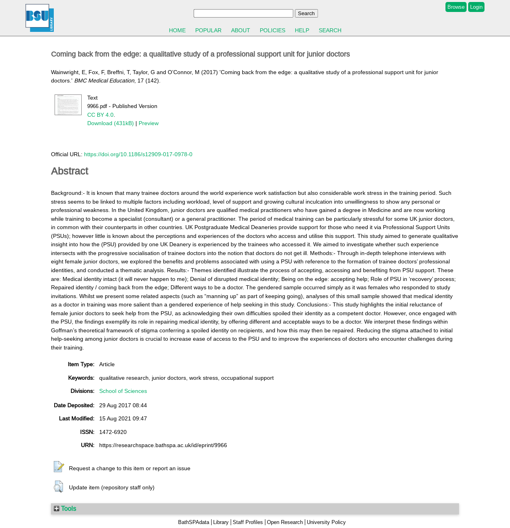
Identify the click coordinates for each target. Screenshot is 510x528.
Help (302, 30)
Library (221, 522)
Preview (149, 123)
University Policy (326, 522)
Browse (456, 7)
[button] (59, 467)
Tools (65, 508)
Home (177, 30)
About (240, 30)
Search (330, 30)
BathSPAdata (193, 522)
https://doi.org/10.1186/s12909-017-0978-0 (138, 154)
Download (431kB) (110, 123)
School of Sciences (123, 391)
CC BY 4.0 (100, 115)
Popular (208, 30)
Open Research (285, 522)
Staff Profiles (248, 522)
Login (476, 7)
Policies (272, 30)
